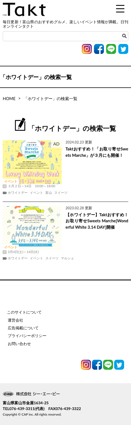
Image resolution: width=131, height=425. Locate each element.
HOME (9, 98)
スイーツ (60, 193)
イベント (36, 193)
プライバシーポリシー (27, 335)
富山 (48, 193)
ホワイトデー (18, 193)
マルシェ (67, 258)
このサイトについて (24, 312)
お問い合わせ (19, 343)
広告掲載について (23, 327)
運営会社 (15, 320)
